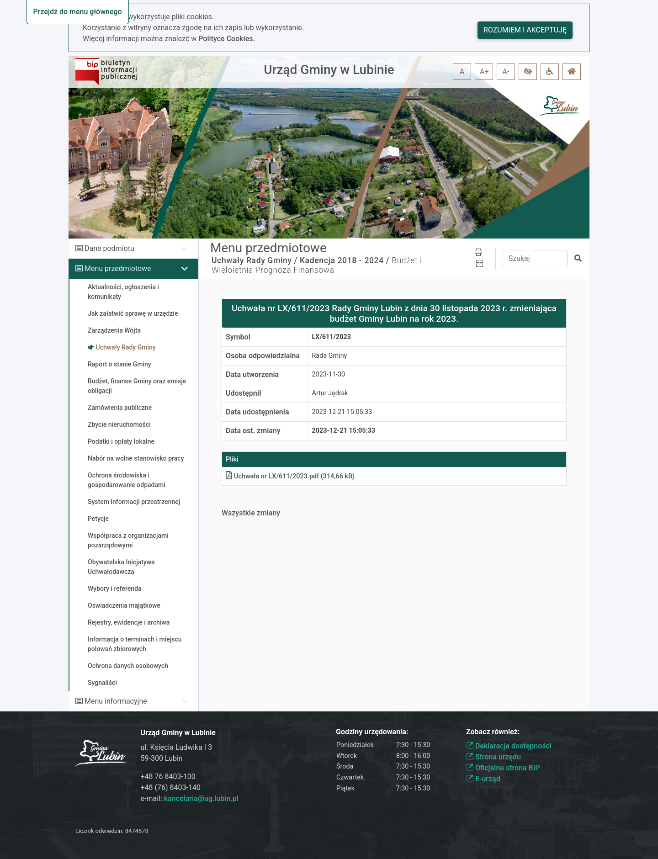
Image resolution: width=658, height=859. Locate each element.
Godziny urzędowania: (372, 731)
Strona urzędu (493, 757)
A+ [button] (484, 71)
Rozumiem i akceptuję (525, 30)
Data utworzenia (252, 374)
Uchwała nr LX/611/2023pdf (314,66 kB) (290, 476)
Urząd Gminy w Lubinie (329, 69)
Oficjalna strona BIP (503, 768)
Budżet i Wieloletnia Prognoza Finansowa (317, 265)
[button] (528, 72)
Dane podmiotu (109, 248)
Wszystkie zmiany (251, 513)
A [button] (462, 71)
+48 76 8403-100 (168, 776)
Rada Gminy (329, 356)
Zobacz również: (493, 731)
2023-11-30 (328, 374)
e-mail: (190, 798)
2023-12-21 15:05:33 (342, 412)
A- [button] (506, 71)
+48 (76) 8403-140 (171, 787)
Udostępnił (243, 393)
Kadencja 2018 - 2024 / (344, 260)
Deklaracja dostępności (509, 746)
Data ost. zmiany (253, 430)
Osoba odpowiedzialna (263, 355)
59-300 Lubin (162, 758)
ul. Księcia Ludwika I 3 (176, 747)
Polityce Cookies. (226, 38)
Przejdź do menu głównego (77, 11)
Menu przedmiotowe (118, 268)
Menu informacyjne (116, 701)
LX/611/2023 (331, 337)
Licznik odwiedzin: (99, 830)
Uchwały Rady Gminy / (254, 260)
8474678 (137, 830)
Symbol (238, 337)
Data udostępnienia (257, 412)
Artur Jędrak (330, 393)
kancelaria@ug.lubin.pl (201, 798)
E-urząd (483, 778)
